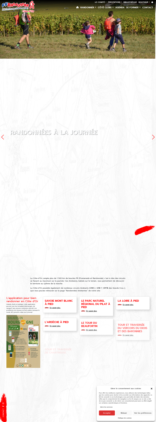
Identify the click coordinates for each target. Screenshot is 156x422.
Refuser (124, 413)
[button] (151, 388)
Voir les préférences (142, 413)
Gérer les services (106, 407)
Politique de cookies (125, 418)
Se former (132, 7)
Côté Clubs (105, 7)
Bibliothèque (130, 2)
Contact (147, 7)
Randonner (87, 7)
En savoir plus (56, 307)
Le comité (100, 2)
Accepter (107, 413)
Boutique (144, 2)
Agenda (119, 7)
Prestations (114, 2)
